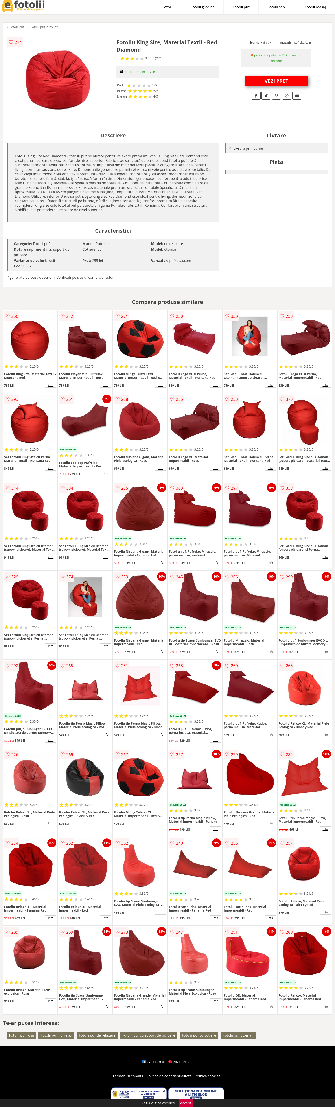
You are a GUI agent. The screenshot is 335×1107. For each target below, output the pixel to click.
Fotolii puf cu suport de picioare (148, 1035)
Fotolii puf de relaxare (97, 1035)
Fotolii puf (241, 6)
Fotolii (167, 6)
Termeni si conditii (127, 1076)
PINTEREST (179, 1062)
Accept (185, 1102)
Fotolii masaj (315, 6)
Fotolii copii (277, 6)
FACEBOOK (153, 1062)
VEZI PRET (276, 80)
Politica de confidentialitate (169, 1076)
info (50, 385)
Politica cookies (207, 1076)
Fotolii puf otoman (238, 1035)
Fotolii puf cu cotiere (199, 1035)
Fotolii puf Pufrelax (44, 27)
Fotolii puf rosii (21, 1035)
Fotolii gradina (203, 6)
